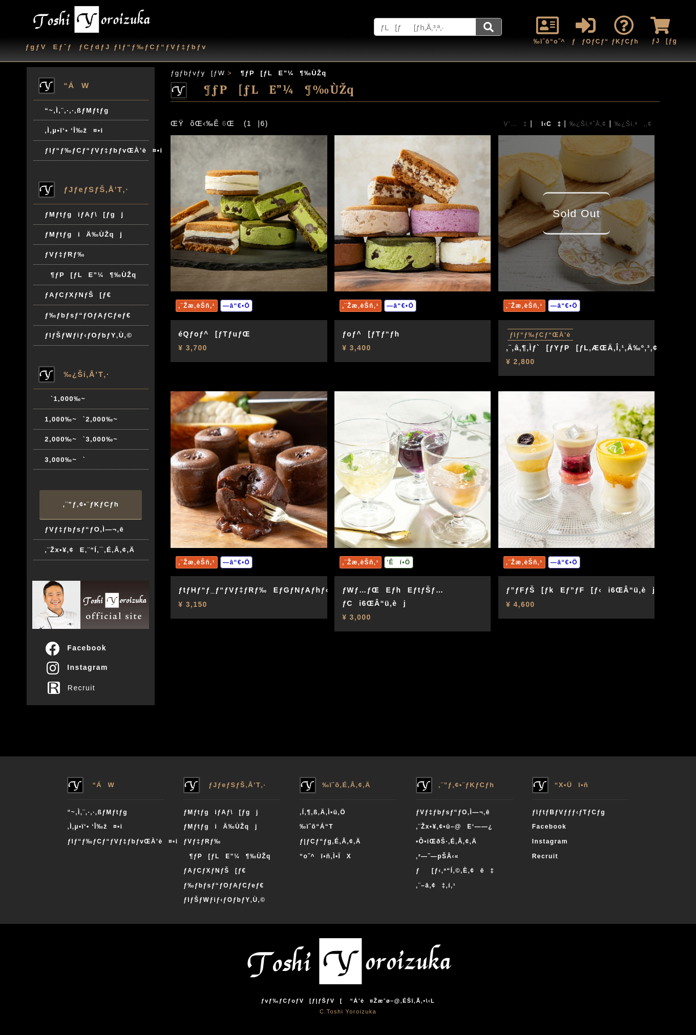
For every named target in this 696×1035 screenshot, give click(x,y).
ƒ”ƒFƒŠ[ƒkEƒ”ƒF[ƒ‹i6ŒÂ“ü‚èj (580, 590)
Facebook (75, 648)
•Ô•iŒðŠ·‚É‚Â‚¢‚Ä (446, 841)
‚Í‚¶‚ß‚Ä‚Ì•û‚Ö (323, 812)
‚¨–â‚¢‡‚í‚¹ (436, 885)
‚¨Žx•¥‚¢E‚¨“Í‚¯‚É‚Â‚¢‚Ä (90, 550)
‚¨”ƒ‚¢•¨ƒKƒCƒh (91, 504)
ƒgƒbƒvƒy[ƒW (198, 73)
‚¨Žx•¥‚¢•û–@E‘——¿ (454, 826)
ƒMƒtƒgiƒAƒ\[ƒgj (84, 214)
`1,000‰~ (65, 399)
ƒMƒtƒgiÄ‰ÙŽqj (83, 234)
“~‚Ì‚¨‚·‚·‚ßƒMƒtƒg (77, 110)
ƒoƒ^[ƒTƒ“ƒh (370, 334)
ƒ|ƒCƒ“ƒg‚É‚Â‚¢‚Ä (330, 841)
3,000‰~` (65, 459)
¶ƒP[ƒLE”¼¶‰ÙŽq (90, 275)
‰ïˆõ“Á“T (316, 826)
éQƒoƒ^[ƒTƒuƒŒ (214, 334)
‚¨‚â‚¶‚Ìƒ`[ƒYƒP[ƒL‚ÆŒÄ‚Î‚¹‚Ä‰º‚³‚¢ (582, 348)
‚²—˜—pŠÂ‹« (437, 856)
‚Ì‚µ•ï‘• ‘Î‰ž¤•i (74, 130)
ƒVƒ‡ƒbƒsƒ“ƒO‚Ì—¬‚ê (84, 529)
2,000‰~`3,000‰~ (81, 439)
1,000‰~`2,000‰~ (81, 419)
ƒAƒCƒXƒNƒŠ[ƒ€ (78, 295)
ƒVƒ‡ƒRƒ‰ (65, 254)
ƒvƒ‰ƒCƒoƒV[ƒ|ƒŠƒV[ (302, 1001)
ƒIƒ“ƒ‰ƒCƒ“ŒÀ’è (540, 335)
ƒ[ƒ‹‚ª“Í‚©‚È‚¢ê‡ (455, 870)
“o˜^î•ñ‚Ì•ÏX (325, 856)
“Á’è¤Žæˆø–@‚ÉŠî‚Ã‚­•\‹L (392, 1001)
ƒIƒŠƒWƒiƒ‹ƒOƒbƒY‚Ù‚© (88, 335)
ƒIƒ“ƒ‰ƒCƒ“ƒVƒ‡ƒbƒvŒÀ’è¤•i (97, 150)
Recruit (73, 688)
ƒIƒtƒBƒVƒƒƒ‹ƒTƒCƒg (568, 812)
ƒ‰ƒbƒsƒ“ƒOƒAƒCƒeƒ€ (88, 315)
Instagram (76, 667)
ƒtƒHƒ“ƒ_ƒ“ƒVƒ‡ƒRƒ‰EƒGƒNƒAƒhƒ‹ (253, 590)
